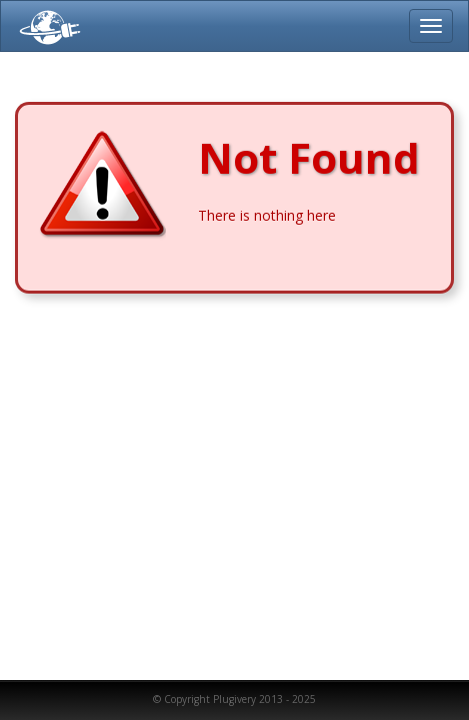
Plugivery (46, 26)
